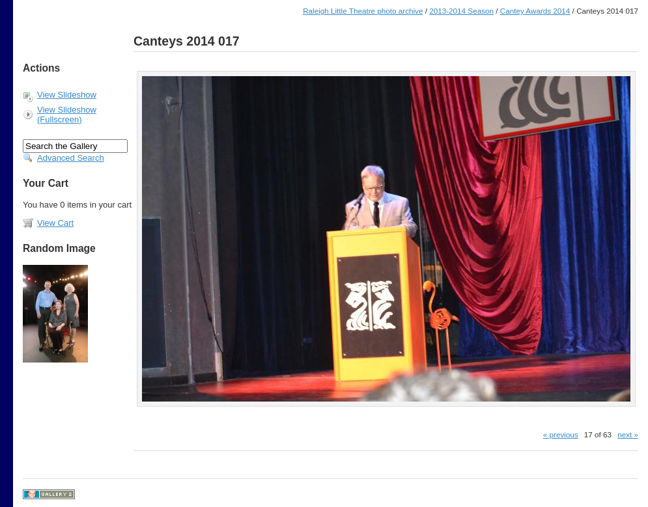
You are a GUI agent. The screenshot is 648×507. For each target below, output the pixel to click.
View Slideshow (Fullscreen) (66, 114)
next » (627, 434)
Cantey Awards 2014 (535, 11)
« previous (560, 434)
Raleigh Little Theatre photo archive (363, 11)
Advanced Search (70, 158)
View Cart (55, 223)
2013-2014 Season (461, 11)
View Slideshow (66, 95)
